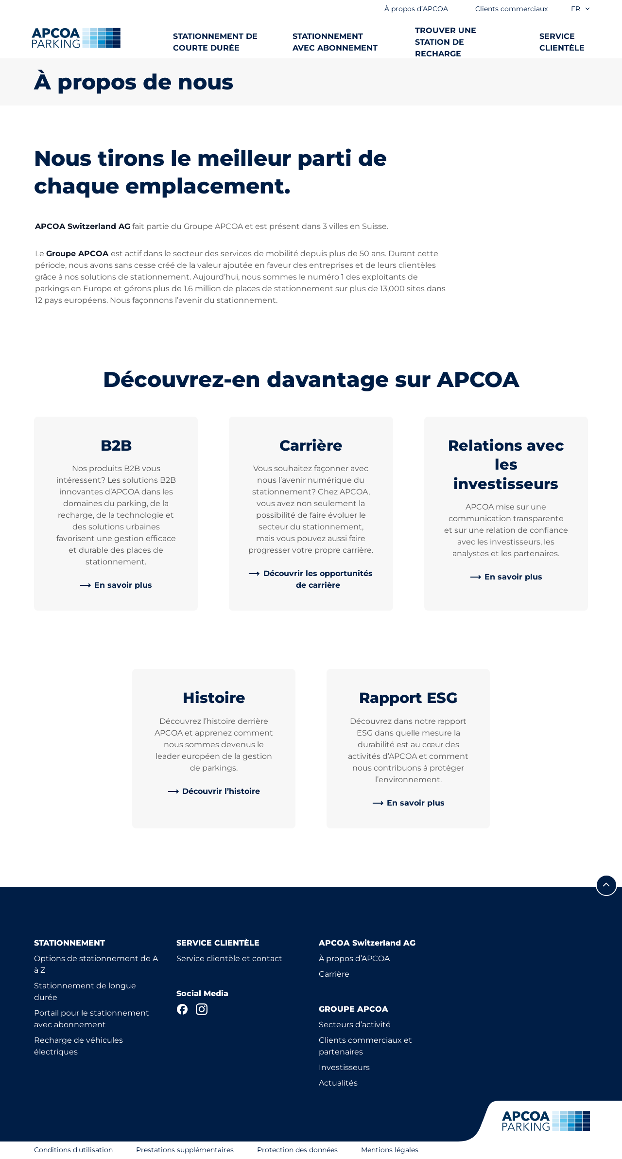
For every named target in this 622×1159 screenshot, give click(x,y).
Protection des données (297, 1149)
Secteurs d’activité (355, 1024)
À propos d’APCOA (354, 958)
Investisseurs (344, 1067)
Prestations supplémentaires (185, 1149)
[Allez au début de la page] (606, 885)
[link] (116, 585)
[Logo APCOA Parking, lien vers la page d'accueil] (76, 38)
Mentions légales (389, 1149)
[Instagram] (201, 1009)
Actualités (338, 1083)
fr (581, 8)
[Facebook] (182, 1009)
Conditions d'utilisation (73, 1149)
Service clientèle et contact (229, 958)
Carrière (334, 974)
